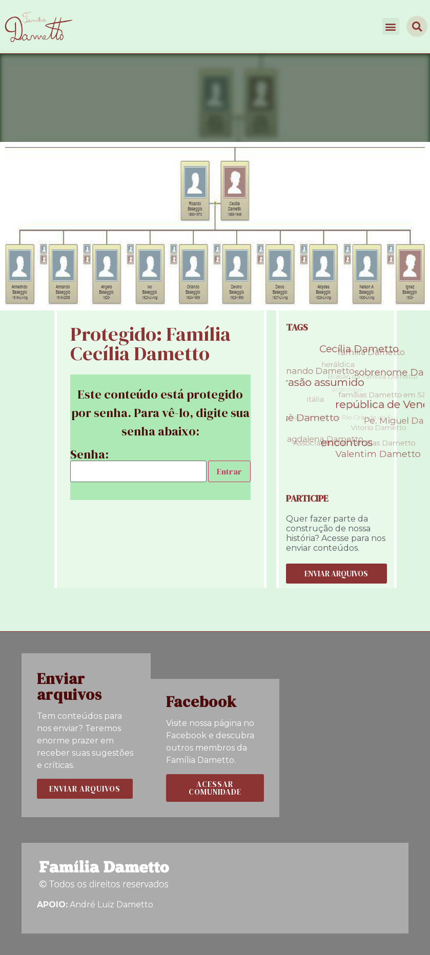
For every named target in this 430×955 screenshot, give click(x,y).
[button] (390, 26)
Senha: (138, 465)
